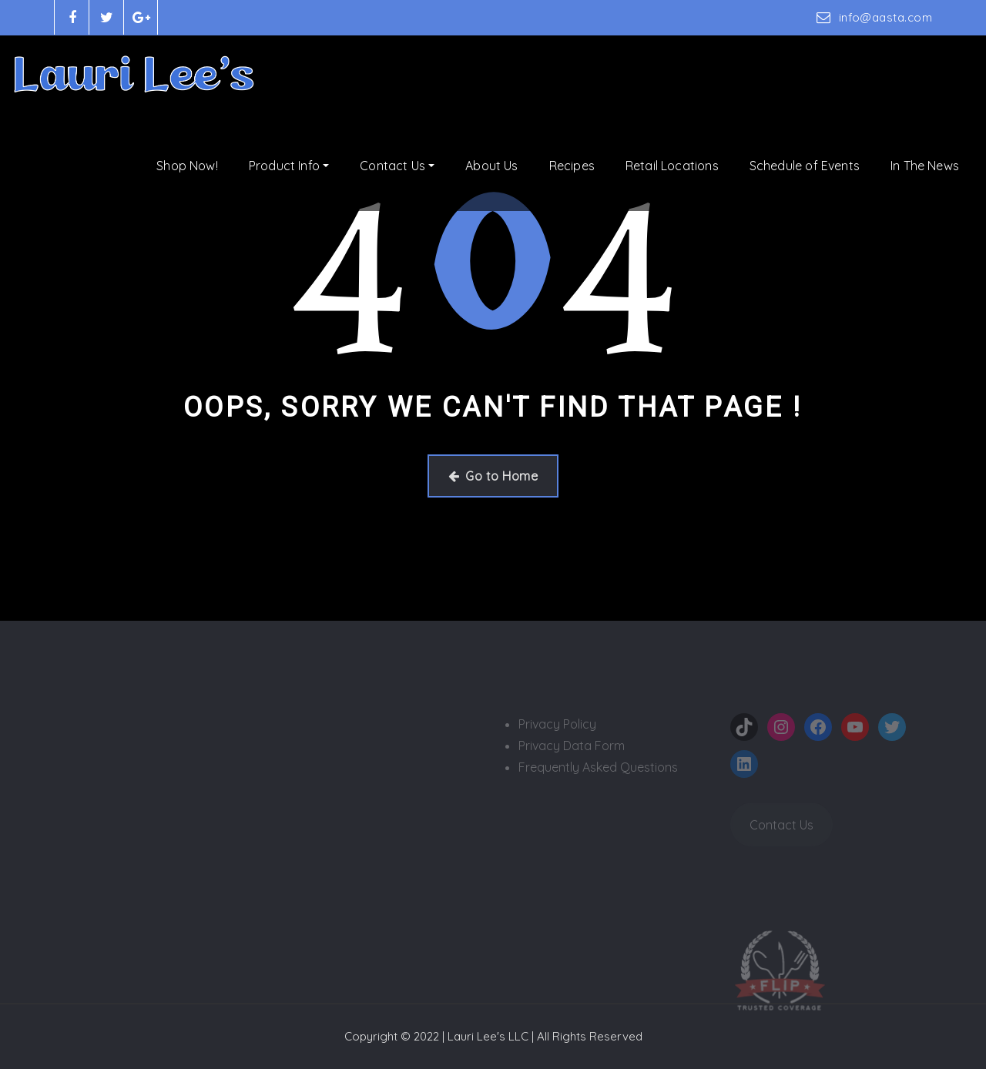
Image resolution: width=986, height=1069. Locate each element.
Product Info (289, 165)
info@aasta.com (885, 17)
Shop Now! (187, 165)
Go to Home (493, 476)
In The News (924, 165)
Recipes (572, 165)
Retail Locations (672, 165)
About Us (491, 165)
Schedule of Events (805, 165)
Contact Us (397, 165)
